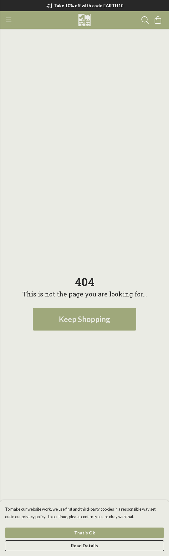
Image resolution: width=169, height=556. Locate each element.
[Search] (145, 20)
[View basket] (157, 20)
